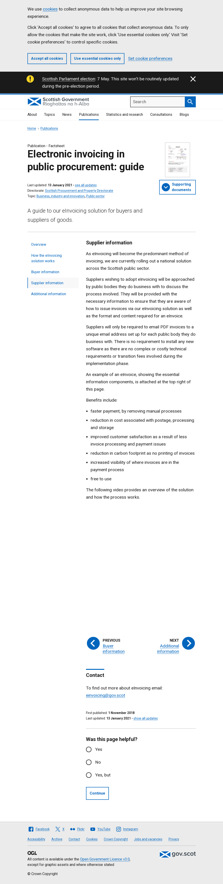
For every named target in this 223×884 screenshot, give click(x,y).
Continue (97, 793)
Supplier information (47, 283)
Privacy (174, 839)
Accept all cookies (47, 58)
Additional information (48, 294)
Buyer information (45, 272)
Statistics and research (124, 114)
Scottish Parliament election (68, 78)
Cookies (92, 839)
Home (31, 128)
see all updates (86, 185)
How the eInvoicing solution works (46, 258)
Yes (98, 749)
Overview (38, 244)
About (32, 114)
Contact (74, 839)
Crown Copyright (116, 839)
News (67, 114)
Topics (49, 114)
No (98, 762)
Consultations (161, 114)
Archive (56, 839)
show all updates (146, 718)
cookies (50, 9)
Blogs (184, 114)
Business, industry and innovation (61, 196)
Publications (89, 114)
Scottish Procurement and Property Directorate (79, 190)
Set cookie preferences (150, 58)
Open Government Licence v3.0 (105, 859)
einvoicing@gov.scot (105, 695)
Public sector (95, 196)
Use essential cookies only (97, 58)
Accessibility (36, 839)
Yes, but (102, 775)
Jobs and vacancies (148, 839)
